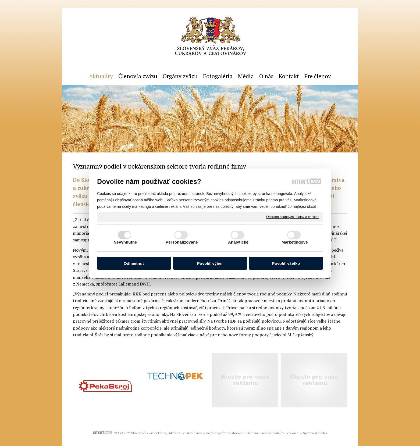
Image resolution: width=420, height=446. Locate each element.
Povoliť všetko (286, 263)
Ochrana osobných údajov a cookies (292, 217)
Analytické (238, 242)
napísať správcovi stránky (224, 433)
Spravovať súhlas (315, 433)
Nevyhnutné (125, 242)
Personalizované (182, 242)
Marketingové (295, 242)
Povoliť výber (210, 263)
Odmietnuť (134, 263)
